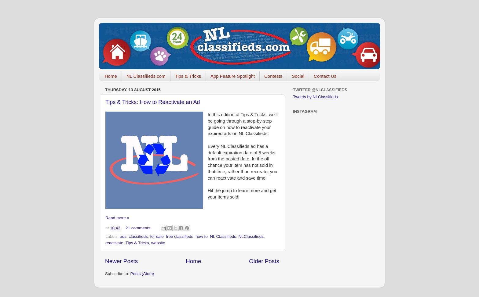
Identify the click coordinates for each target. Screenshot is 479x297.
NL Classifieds (223, 236)
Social (298, 76)
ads (123, 236)
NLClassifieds (251, 236)
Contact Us (325, 76)
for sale (156, 236)
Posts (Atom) (142, 273)
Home (111, 76)
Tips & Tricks (188, 76)
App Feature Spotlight (232, 76)
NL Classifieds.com (146, 76)
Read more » (117, 218)
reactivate (114, 243)
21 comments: (139, 228)
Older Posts (264, 261)
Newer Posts (121, 261)
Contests (273, 76)
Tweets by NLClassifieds (315, 97)
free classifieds (179, 236)
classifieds (138, 236)
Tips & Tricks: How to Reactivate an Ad (152, 102)
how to (202, 236)
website (158, 243)
